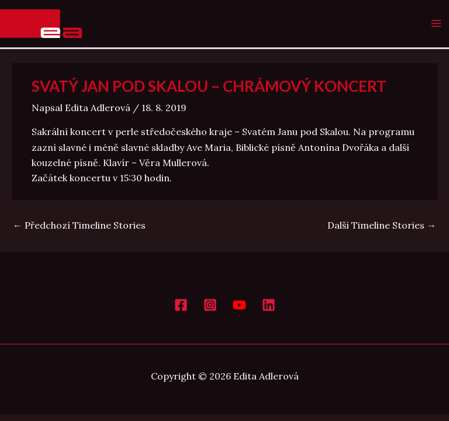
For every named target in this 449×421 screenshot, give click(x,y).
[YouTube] (239, 305)
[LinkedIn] (268, 305)
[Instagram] (210, 305)
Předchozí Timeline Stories (79, 225)
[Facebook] (181, 305)
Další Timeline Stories (381, 225)
